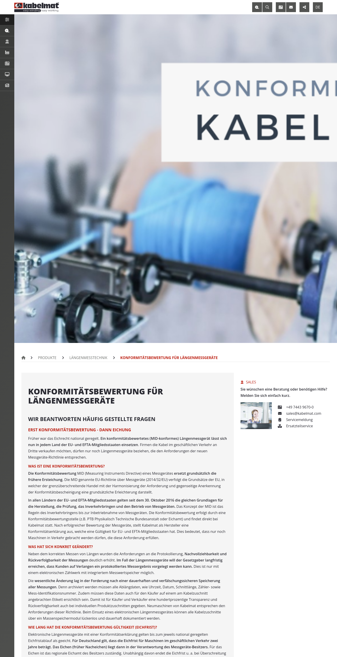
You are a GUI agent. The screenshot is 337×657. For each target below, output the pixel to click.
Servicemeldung (294, 419)
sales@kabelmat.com (298, 413)
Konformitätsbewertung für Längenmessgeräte (160, 357)
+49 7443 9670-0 (295, 407)
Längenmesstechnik (85, 357)
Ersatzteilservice (294, 425)
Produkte (46, 357)
